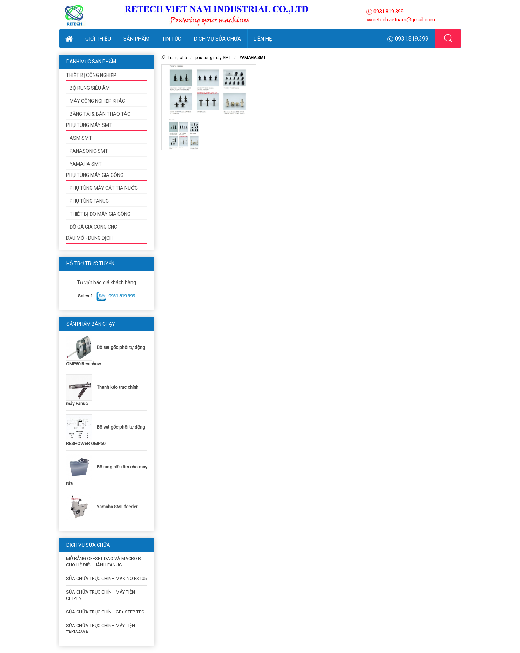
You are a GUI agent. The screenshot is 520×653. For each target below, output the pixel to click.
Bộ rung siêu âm (90, 88)
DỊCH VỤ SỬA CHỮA (217, 39)
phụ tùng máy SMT (89, 125)
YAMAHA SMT (86, 164)
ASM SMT (81, 138)
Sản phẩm (136, 39)
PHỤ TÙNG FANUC (89, 201)
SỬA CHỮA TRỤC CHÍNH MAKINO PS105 (106, 578)
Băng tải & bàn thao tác (100, 114)
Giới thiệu (98, 39)
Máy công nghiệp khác (97, 101)
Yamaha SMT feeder (117, 506)
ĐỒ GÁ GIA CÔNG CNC (93, 227)
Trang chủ (177, 57)
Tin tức (171, 39)
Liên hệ (263, 39)
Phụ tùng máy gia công (94, 175)
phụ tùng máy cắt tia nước (104, 188)
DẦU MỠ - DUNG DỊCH (89, 238)
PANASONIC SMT (89, 151)
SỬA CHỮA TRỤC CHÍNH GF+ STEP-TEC (105, 612)
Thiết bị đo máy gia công (100, 214)
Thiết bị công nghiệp (91, 75)
